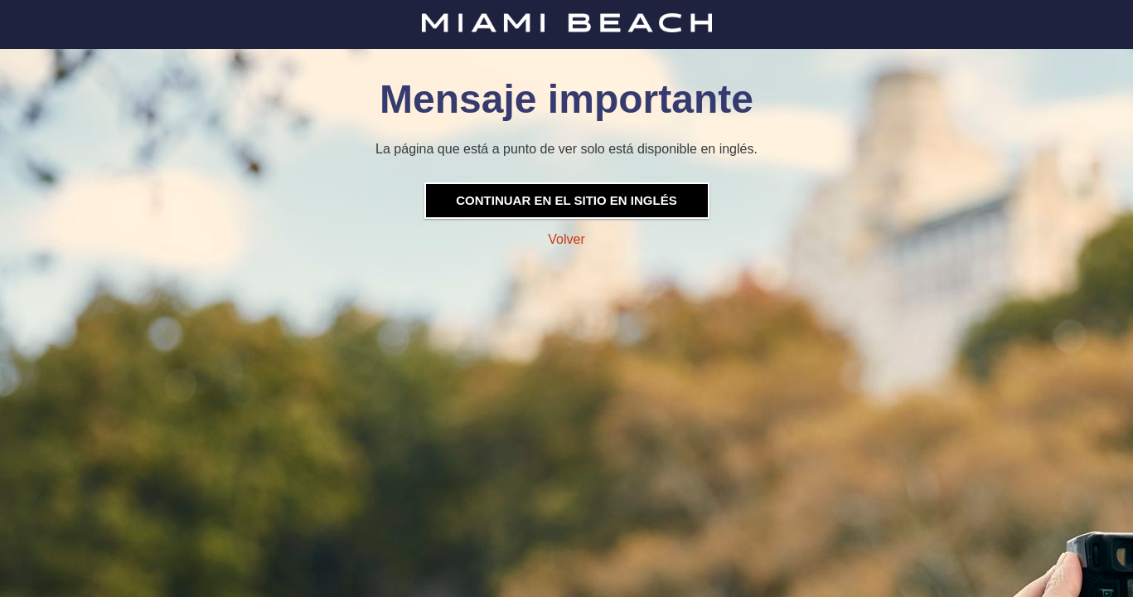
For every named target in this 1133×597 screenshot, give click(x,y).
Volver (566, 239)
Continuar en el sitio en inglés (566, 200)
